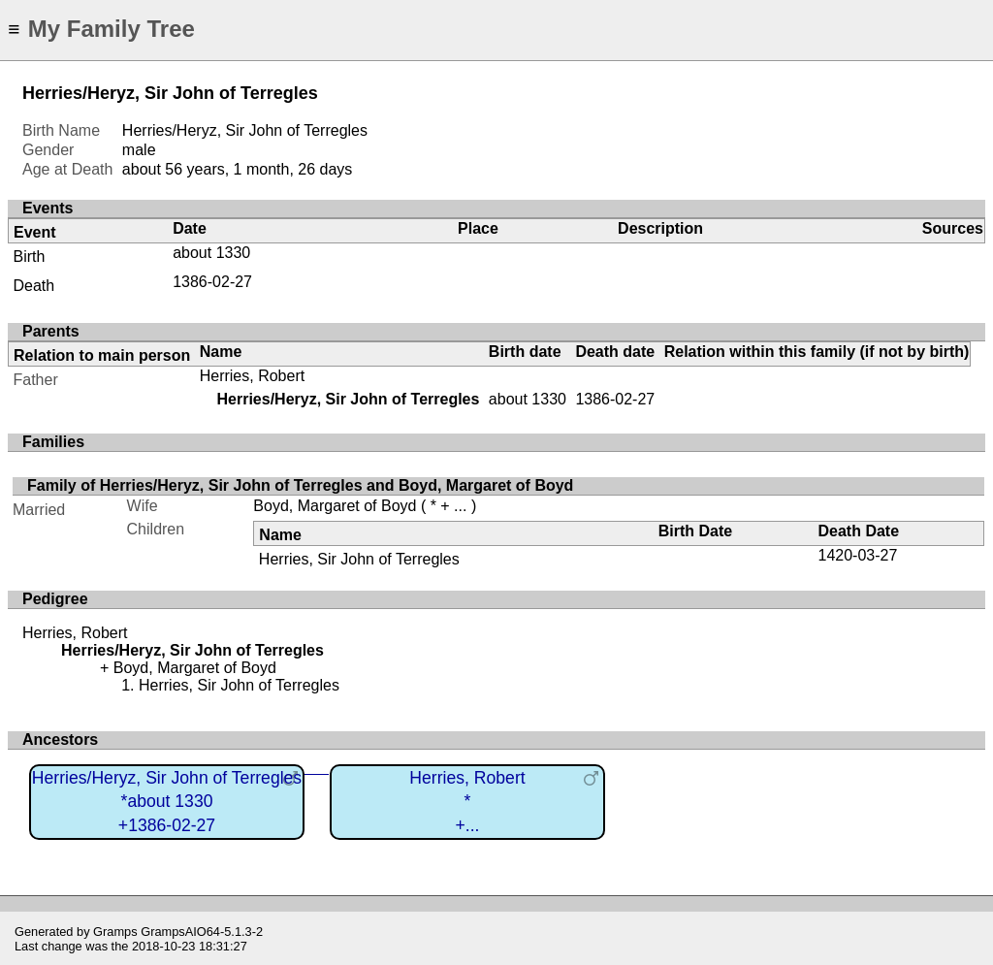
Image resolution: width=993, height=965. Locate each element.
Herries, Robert (252, 376)
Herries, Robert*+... (467, 801)
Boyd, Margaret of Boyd (334, 506)
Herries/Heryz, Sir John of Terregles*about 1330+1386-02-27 (167, 801)
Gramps (115, 931)
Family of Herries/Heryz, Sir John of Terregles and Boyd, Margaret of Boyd (300, 485)
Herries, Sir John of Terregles (359, 559)
